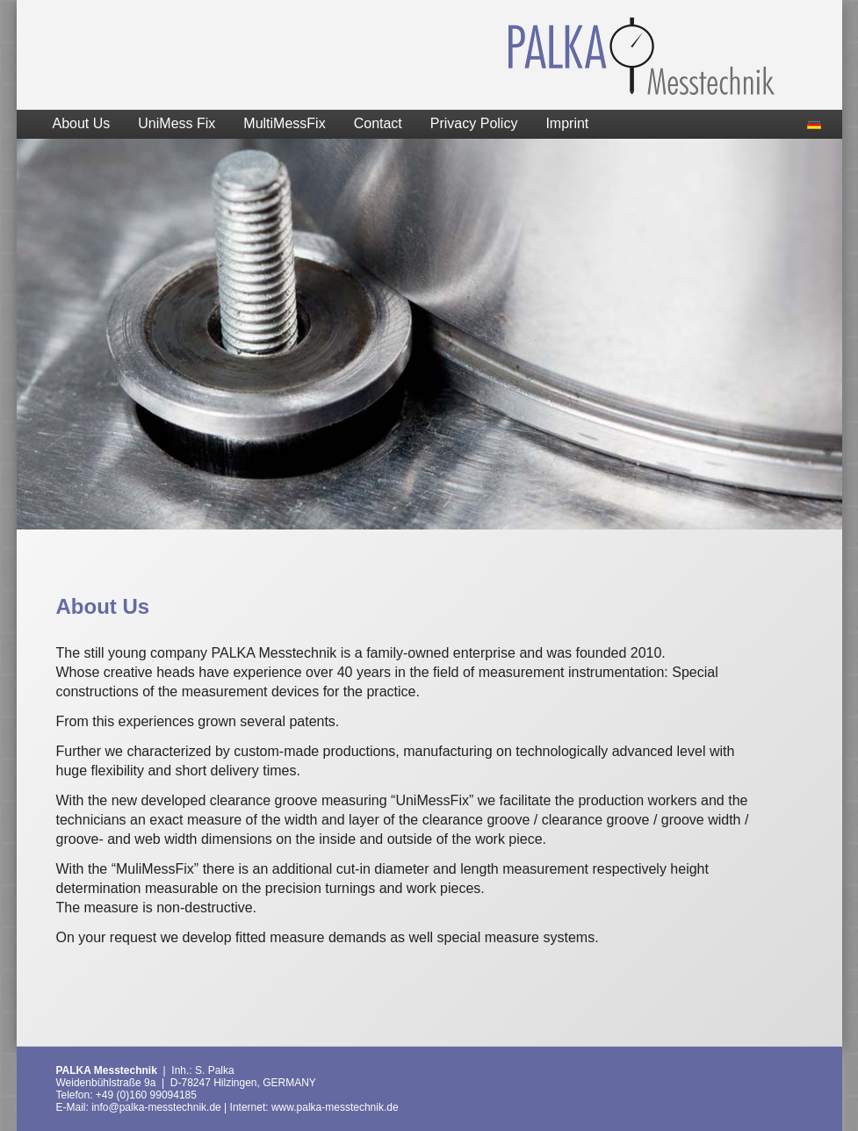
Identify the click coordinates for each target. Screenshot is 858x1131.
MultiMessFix (284, 123)
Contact (378, 123)
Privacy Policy (474, 123)
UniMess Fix (176, 123)
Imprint (566, 123)
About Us (82, 123)
